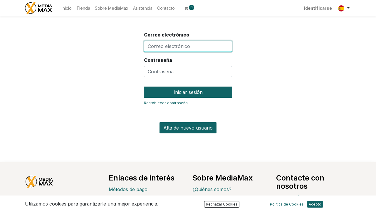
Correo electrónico (166, 35)
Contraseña (158, 60)
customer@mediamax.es (313, 207)
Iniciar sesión (188, 92)
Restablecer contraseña (166, 103)
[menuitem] (66, 8)
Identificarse (318, 8)
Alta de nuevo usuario (188, 128)
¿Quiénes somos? (211, 189)
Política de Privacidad (216, 199)
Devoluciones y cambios (136, 208)
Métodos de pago (128, 189)
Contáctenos (300, 197)
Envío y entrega (126, 199)
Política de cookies (213, 208)
